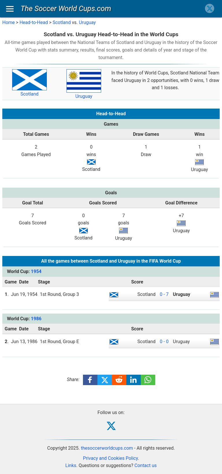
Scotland (62, 22)
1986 (36, 318)
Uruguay (87, 22)
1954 (36, 271)
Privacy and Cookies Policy (110, 458)
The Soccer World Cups (66, 8)
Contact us (145, 465)
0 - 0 (164, 341)
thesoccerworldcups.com (107, 448)
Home (8, 22)
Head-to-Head (33, 22)
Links (70, 465)
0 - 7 (164, 294)
